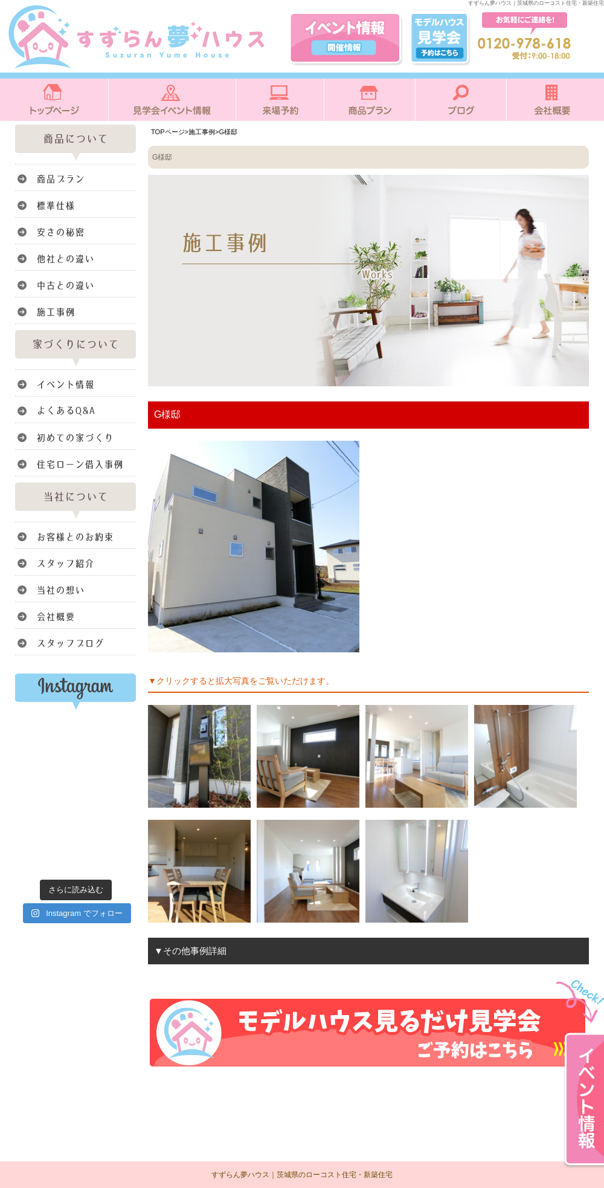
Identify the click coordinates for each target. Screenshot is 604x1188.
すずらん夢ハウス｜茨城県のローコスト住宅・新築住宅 (302, 1174)
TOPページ (168, 131)
